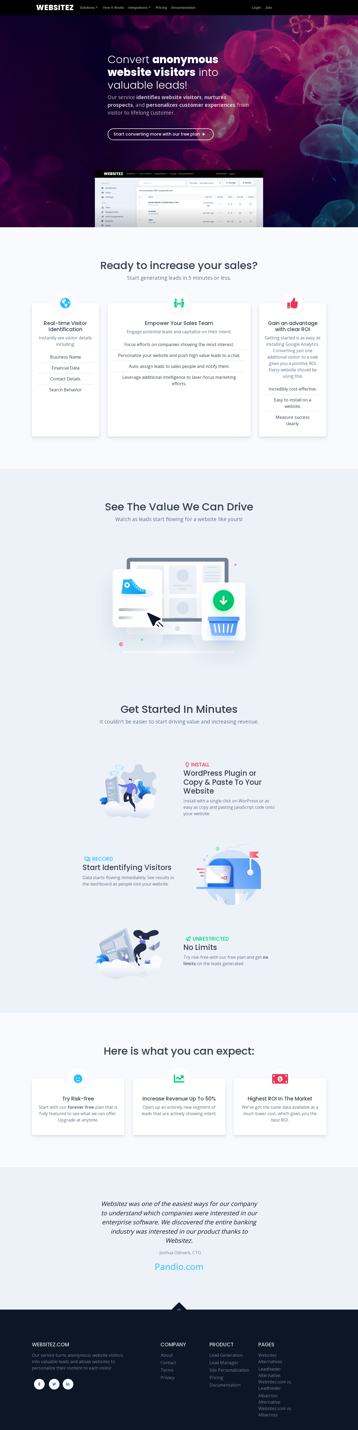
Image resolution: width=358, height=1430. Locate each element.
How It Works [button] (113, 8)
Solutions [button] (87, 8)
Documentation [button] (183, 8)
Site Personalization (229, 1370)
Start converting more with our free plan (159, 134)
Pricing (216, 1377)
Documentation (225, 1385)
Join (268, 8)
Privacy (168, 1377)
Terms (167, 1370)
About (167, 1355)
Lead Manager (223, 1363)
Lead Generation (226, 1355)
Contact (168, 1363)
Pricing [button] (161, 8)
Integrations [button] (138, 8)
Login (256, 8)
